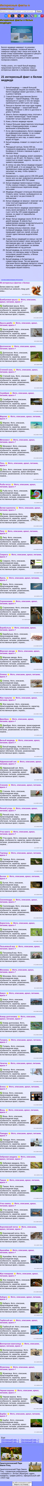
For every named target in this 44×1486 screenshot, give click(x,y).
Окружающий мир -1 (10, 1440)
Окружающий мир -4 (30, 1442)
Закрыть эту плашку (21, 1484)
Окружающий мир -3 (10, 1442)
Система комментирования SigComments (12, 279)
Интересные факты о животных (15, 7)
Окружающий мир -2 (30, 1440)
